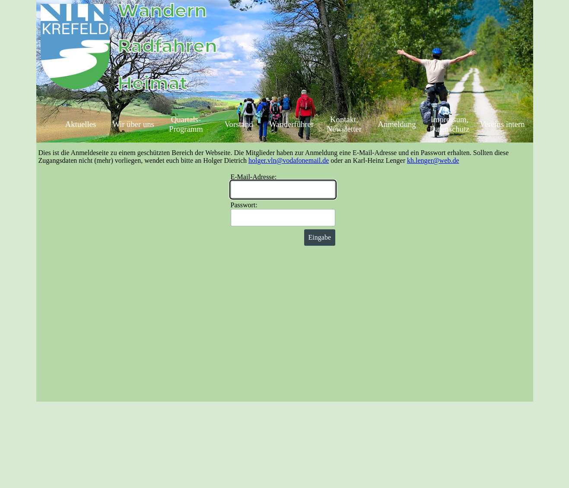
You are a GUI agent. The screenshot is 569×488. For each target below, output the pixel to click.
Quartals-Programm (186, 124)
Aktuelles (80, 124)
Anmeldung (397, 124)
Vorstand (239, 124)
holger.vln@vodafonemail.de (288, 160)
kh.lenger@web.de (433, 160)
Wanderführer (291, 124)
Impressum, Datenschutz (449, 124)
